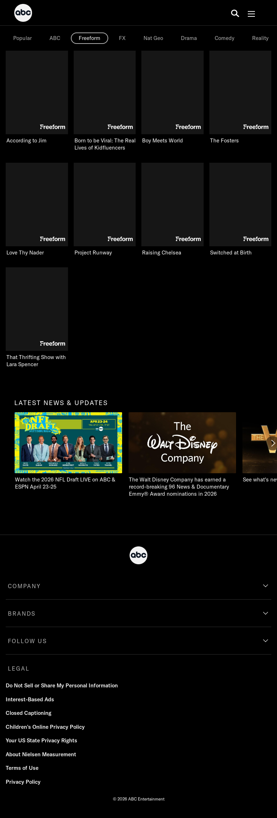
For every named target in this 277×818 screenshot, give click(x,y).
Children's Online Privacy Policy (45, 726)
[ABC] (23, 14)
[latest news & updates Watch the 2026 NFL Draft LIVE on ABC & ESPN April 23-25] (68, 451)
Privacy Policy (23, 781)
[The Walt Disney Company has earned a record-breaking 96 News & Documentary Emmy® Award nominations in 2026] (182, 455)
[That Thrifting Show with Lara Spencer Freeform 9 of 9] (37, 317)
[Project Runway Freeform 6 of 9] (105, 209)
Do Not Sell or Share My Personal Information (62, 685)
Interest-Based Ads (30, 699)
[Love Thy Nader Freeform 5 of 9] (37, 209)
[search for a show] (235, 13)
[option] (23, 38)
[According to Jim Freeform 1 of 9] (37, 97)
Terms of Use (22, 767)
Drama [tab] (189, 38)
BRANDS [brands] (22, 613)
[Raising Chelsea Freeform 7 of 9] (172, 209)
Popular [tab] (22, 38)
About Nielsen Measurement (41, 754)
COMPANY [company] (24, 586)
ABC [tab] (54, 38)
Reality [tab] (260, 38)
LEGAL (19, 668)
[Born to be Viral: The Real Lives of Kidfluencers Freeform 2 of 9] (105, 101)
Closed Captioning (28, 713)
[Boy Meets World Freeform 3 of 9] (172, 97)
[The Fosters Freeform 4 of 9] (240, 97)
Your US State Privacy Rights (41, 740)
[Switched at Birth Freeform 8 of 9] (240, 209)
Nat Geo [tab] (153, 38)
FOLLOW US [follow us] (27, 641)
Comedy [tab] (224, 38)
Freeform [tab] (89, 38)
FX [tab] (122, 38)
